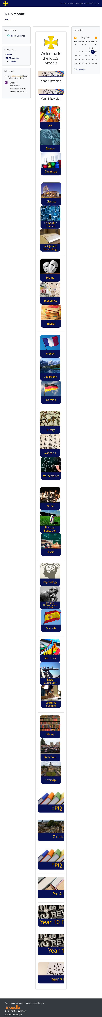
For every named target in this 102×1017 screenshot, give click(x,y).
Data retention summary (15, 1011)
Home (7, 19)
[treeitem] (16, 58)
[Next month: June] (93, 37)
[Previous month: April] (77, 37)
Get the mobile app (13, 1014)
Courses (12, 61)
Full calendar (79, 69)
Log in (95, 3)
